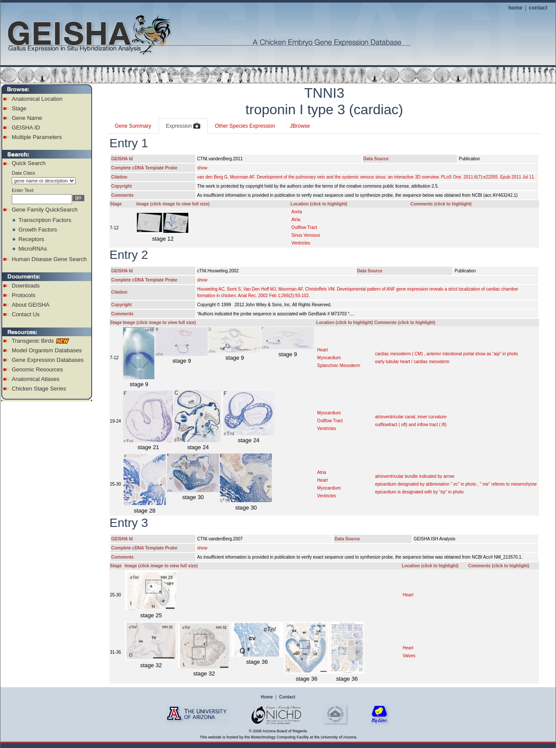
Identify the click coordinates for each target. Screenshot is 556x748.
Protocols (23, 295)
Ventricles (300, 243)
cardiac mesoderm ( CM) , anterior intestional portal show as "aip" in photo (446, 353)
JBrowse (300, 126)
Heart (322, 350)
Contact (287, 697)
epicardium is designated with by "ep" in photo (419, 492)
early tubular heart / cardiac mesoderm (412, 361)
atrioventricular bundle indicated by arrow (414, 476)
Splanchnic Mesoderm (338, 365)
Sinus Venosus (305, 235)
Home (267, 697)
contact (538, 8)
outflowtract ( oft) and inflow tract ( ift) (411, 424)
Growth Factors (37, 229)
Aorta (296, 211)
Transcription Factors (44, 220)
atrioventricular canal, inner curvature (411, 416)
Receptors (31, 239)
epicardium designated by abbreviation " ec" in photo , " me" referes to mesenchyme (455, 484)
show (202, 167)
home (515, 8)
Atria (296, 219)
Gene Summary (133, 126)
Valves (409, 655)
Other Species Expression (245, 126)
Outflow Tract (304, 227)
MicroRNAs (32, 248)
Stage (19, 108)
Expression (183, 126)
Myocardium (329, 357)
